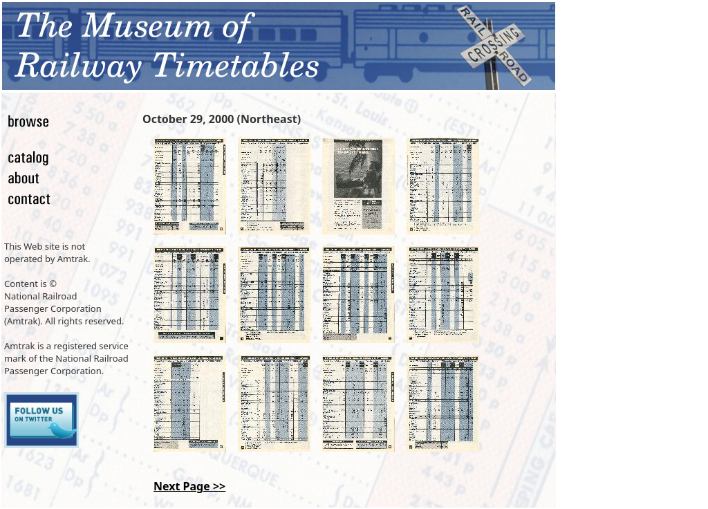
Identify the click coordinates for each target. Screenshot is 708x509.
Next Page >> (189, 486)
